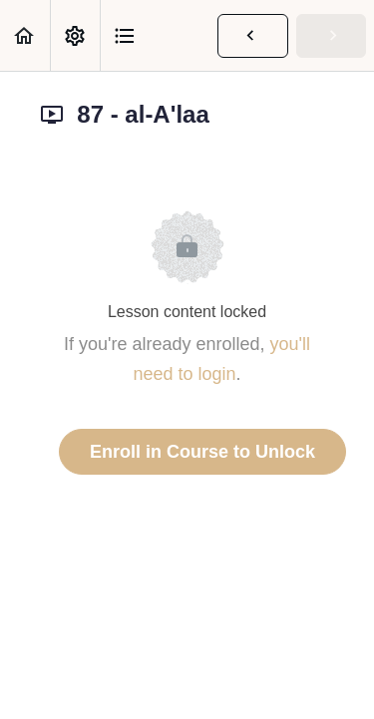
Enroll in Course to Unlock (202, 452)
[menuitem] (75, 35)
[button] (25, 35)
